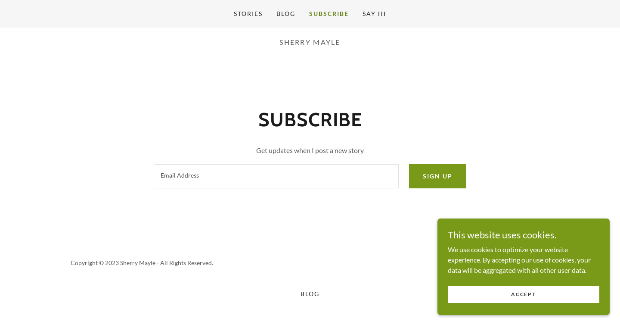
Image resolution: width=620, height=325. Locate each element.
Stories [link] (248, 13)
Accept (523, 294)
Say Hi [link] (374, 13)
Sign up (438, 176)
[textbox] (276, 176)
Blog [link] (285, 13)
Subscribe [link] (329, 13)
